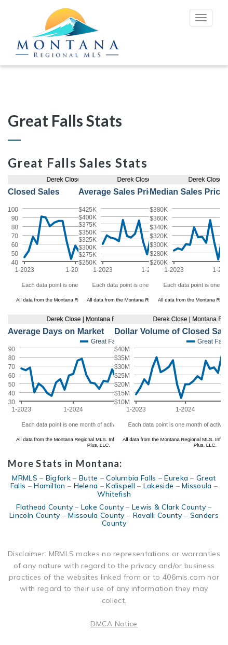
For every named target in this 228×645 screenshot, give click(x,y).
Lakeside (158, 485)
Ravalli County (157, 515)
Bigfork (58, 478)
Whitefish (114, 494)
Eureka (176, 478)
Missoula (196, 485)
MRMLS (24, 478)
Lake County (102, 507)
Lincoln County (34, 515)
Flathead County (44, 507)
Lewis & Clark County (169, 507)
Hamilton (49, 485)
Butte (88, 478)
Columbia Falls (131, 478)
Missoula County (96, 515)
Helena (86, 485)
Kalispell (120, 485)
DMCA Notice (113, 623)
